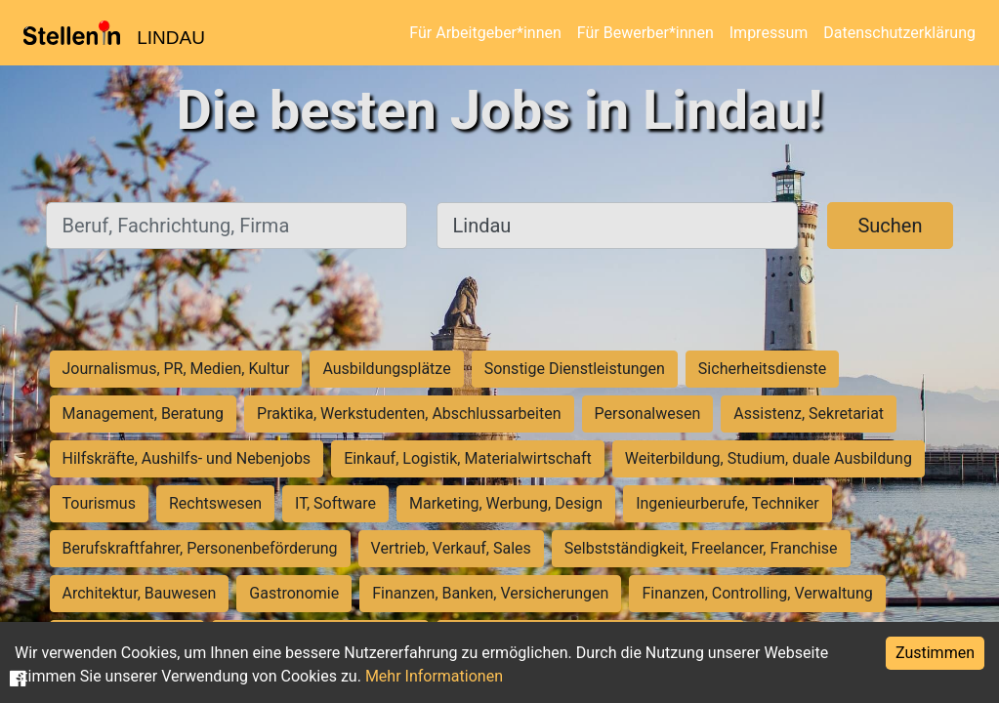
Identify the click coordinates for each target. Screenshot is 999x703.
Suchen (889, 225)
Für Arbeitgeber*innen (485, 32)
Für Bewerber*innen (645, 32)
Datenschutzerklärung (899, 32)
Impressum (769, 32)
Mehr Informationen (434, 676)
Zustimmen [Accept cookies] (935, 652)
